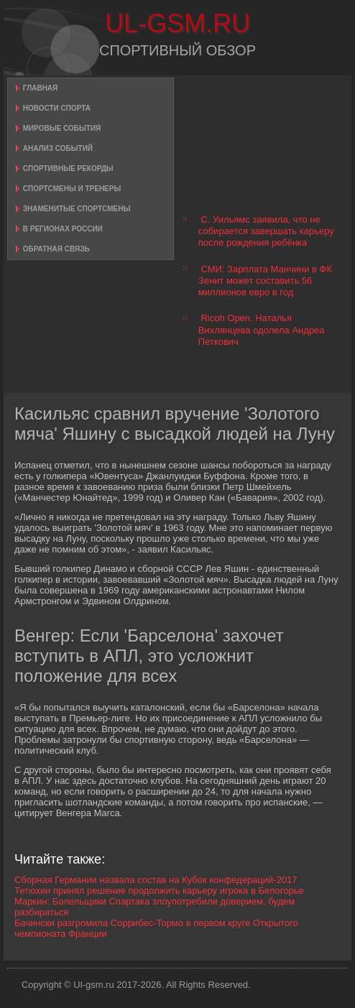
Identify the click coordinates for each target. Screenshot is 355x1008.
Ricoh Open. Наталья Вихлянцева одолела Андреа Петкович (261, 330)
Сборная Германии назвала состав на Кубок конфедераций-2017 (156, 879)
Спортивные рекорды (68, 168)
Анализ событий (58, 148)
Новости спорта (57, 108)
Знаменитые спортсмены (76, 209)
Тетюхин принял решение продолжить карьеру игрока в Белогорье (159, 890)
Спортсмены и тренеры (72, 189)
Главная (40, 88)
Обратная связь (56, 249)
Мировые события (62, 128)
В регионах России (63, 229)
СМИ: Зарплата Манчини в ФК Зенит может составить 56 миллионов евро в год (265, 281)
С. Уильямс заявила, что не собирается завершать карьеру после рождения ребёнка (266, 231)
